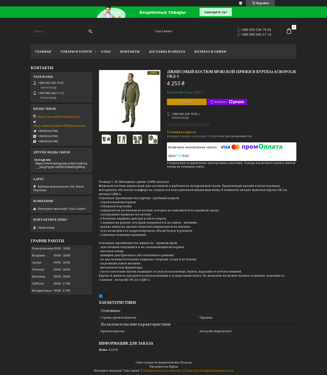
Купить (188, 102)
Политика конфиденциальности (208, 371)
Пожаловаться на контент (162, 371)
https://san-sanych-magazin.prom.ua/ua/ (60, 116)
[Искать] (90, 31)
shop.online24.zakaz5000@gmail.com (59, 125)
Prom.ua (186, 362)
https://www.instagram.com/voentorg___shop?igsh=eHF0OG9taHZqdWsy (61, 165)
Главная (43, 51)
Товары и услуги (76, 51)
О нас (106, 51)
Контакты (130, 51)
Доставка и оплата (167, 51)
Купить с (229, 102)
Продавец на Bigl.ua (163, 366)
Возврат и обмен (210, 51)
